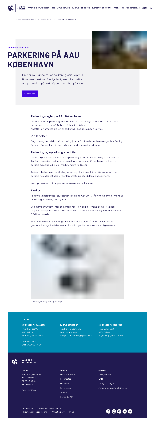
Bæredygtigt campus (101, 8)
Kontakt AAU (66, 397)
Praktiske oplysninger (38, 8)
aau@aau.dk (28, 384)
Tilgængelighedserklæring (34, 412)
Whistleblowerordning (63, 412)
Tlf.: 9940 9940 (29, 381)
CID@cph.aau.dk (40, 214)
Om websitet (28, 408)
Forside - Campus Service (25, 19)
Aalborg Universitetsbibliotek (113, 388)
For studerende (67, 374)
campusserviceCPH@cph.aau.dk (76, 335)
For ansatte (65, 379)
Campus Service (21, 8)
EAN (101, 379)
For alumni (65, 383)
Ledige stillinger (106, 383)
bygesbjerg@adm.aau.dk (111, 335)
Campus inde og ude (81, 8)
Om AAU (64, 392)
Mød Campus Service (61, 8)
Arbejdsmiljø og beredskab (127, 8)
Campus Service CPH (45, 19)
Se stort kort (29, 94)
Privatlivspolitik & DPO (50, 408)
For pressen (66, 388)
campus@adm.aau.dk (32, 335)
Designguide (105, 374)
